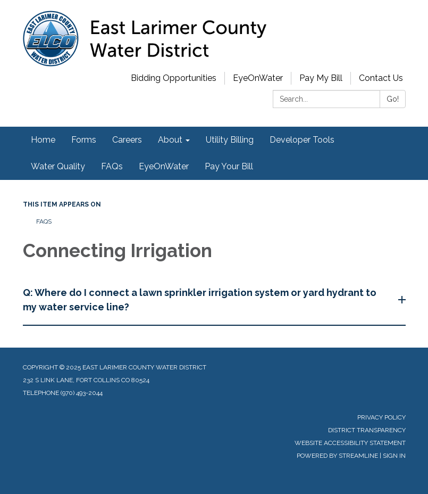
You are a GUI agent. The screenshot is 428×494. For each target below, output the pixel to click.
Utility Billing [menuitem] (230, 140)
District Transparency (367, 430)
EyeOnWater (258, 78)
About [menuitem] (170, 140)
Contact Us (381, 78)
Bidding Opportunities (173, 78)
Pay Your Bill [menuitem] (229, 166)
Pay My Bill (320, 78)
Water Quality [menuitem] (58, 166)
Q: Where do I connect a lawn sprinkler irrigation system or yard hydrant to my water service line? (199, 299)
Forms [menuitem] (83, 140)
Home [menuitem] (43, 140)
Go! (393, 99)
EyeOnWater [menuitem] (164, 166)
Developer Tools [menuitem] (302, 140)
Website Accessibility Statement (350, 443)
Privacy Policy (381, 417)
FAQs (44, 221)
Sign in (394, 455)
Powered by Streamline (337, 455)
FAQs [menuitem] (112, 166)
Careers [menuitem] (127, 140)
